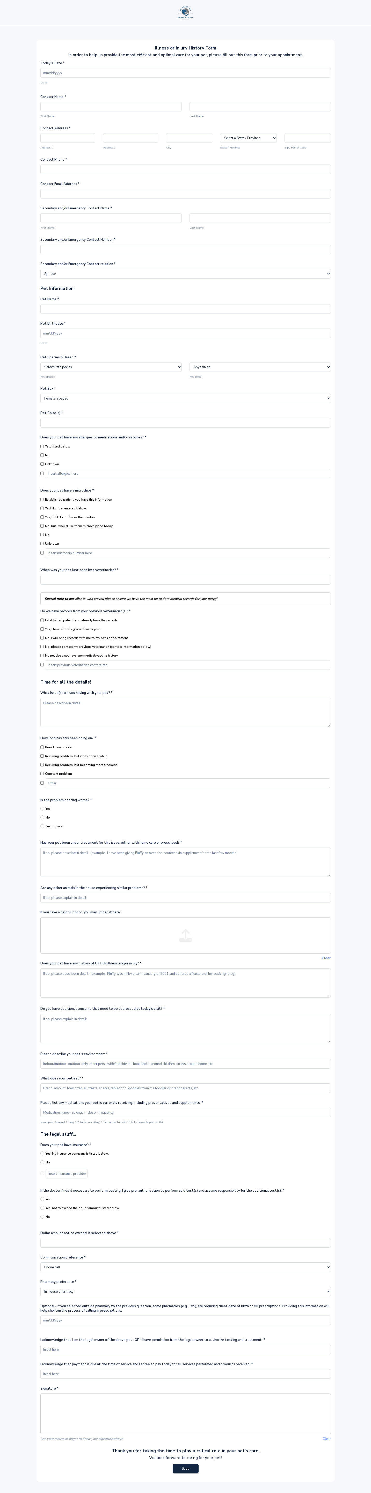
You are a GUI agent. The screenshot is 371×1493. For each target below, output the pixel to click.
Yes (45, 809)
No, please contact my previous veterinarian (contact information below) (95, 647)
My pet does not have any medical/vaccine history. (79, 655)
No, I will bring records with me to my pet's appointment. (84, 638)
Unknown (49, 464)
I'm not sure (51, 826)
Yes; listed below (55, 446)
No (44, 455)
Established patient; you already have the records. (79, 620)
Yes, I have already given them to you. (70, 629)
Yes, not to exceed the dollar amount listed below (79, 1208)
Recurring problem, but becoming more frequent (78, 765)
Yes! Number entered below (63, 508)
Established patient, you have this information (76, 499)
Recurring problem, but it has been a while (73, 756)
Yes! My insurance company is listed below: (74, 1153)
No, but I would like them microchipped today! (76, 526)
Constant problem (56, 774)
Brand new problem (57, 747)
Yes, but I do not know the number (67, 517)
